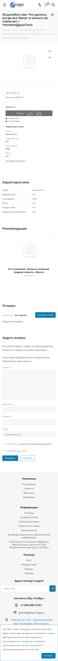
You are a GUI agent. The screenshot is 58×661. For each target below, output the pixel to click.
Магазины (29, 497)
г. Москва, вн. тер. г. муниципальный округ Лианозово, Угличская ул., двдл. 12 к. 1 (31, 623)
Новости (29, 488)
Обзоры (29, 573)
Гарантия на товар (29, 525)
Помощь (29, 512)
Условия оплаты (29, 517)
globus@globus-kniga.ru (31, 612)
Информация (29, 507)
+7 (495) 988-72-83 (30, 605)
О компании (29, 484)
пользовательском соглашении (17, 641)
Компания (29, 478)
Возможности (29, 530)
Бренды (29, 568)
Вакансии (29, 492)
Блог (29, 560)
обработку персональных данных (35, 444)
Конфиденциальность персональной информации (29, 536)
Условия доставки (29, 521)
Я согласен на (29, 444)
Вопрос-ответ (29, 564)
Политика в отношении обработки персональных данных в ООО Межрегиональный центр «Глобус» (29, 544)
